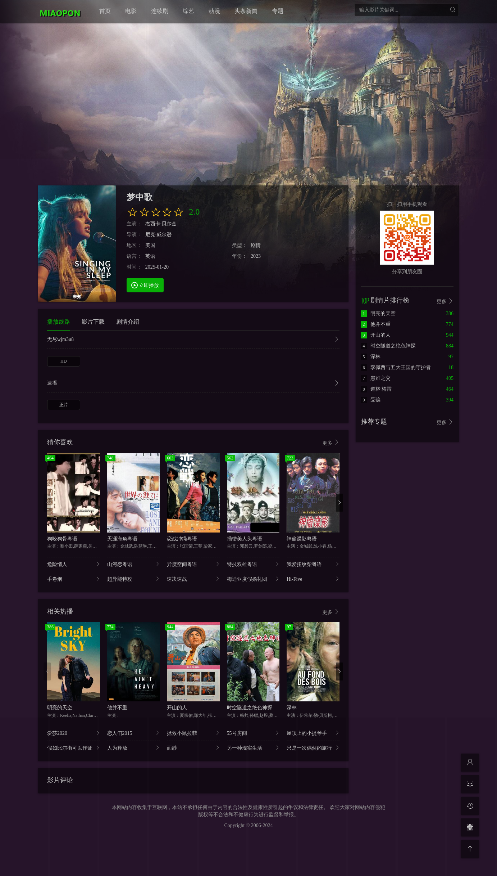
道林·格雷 (376, 389)
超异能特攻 (133, 579)
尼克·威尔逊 (158, 234)
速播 (193, 383)
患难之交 (376, 378)
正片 (63, 404)
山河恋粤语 (133, 564)
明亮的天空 (59, 707)
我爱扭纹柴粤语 (313, 564)
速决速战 (193, 579)
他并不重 (117, 707)
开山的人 (177, 707)
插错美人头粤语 (244, 539)
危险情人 (73, 564)
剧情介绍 (127, 322)
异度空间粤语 (193, 564)
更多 (330, 443)
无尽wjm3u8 (193, 340)
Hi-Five (313, 579)
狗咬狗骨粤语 (62, 539)
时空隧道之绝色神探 (249, 707)
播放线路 (58, 322)
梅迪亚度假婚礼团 (253, 579)
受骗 (370, 400)
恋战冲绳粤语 (182, 539)
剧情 (256, 245)
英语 (150, 256)
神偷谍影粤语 (302, 539)
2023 (256, 256)
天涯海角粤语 (122, 539)
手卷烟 (73, 579)
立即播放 (145, 284)
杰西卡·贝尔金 (161, 223)
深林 (292, 707)
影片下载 (93, 322)
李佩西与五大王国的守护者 (396, 367)
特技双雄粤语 (253, 564)
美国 (150, 245)
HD (63, 361)
